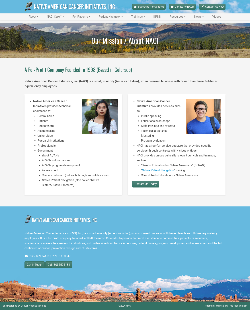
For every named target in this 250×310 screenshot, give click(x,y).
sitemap (209, 305)
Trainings (137, 16)
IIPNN (157, 16)
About (32, 16)
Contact (212, 7)
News (198, 16)
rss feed (234, 305)
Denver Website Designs (33, 305)
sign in (243, 305)
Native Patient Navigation (158, 170)
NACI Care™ (54, 16)
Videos (216, 16)
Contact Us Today (146, 184)
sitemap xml (222, 305)
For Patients (80, 16)
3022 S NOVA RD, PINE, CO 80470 (48, 256)
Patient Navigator (110, 16)
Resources (176, 16)
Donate (182, 7)
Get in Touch (34, 264)
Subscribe (149, 7)
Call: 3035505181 (59, 264)
